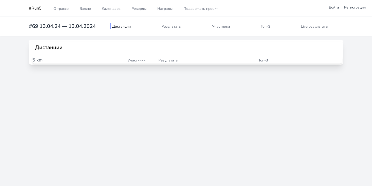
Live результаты (314, 26)
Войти (334, 7)
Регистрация (355, 7)
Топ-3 (265, 26)
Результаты (171, 26)
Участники (221, 26)
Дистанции (121, 26)
